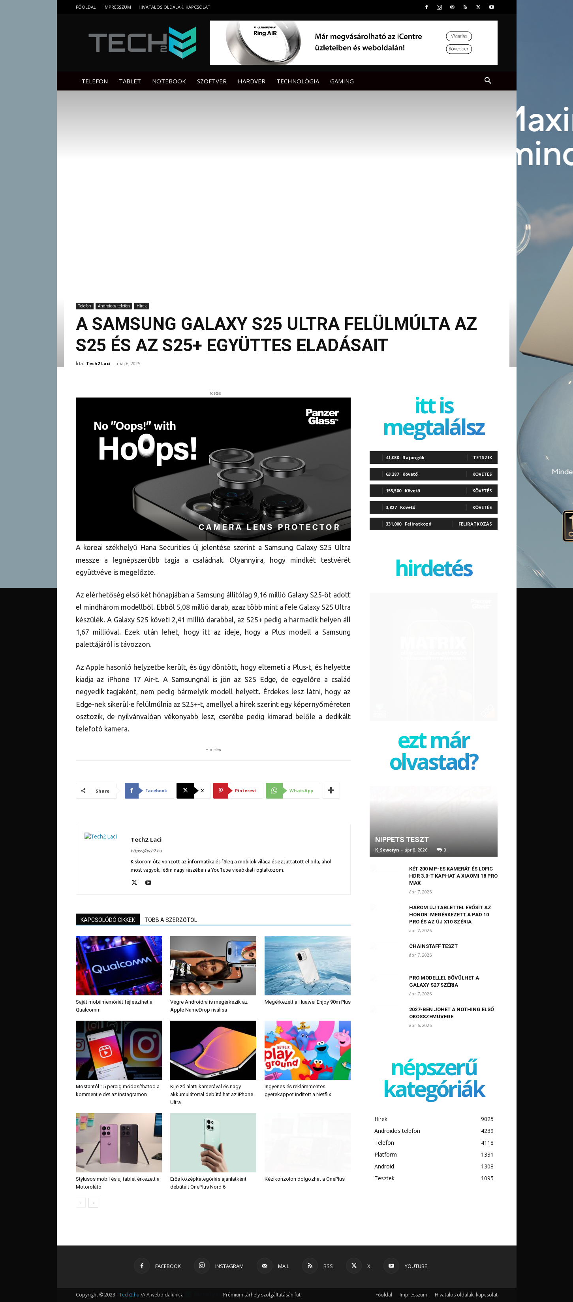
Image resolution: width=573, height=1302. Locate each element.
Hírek (142, 306)
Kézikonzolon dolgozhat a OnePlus (305, 1179)
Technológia (297, 81)
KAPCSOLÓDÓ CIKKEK (108, 920)
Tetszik (482, 457)
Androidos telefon (114, 306)
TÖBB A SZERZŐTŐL (171, 920)
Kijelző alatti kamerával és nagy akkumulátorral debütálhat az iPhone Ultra (211, 1094)
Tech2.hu (129, 1294)
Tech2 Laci (98, 363)
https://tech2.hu (146, 850)
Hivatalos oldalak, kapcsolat (174, 7)
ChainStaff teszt (433, 946)
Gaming (342, 81)
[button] (488, 81)
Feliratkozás (475, 524)
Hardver (251, 81)
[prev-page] (81, 1203)
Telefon (94, 81)
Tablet (130, 81)
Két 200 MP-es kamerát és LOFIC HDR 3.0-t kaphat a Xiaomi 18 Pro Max (453, 876)
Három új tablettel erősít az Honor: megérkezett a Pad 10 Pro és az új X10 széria (450, 914)
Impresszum (117, 7)
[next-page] (93, 1203)
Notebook (169, 81)
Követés (482, 474)
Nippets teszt (402, 839)
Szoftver (212, 81)
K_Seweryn (387, 850)
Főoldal (86, 7)
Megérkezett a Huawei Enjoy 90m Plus (308, 1002)
